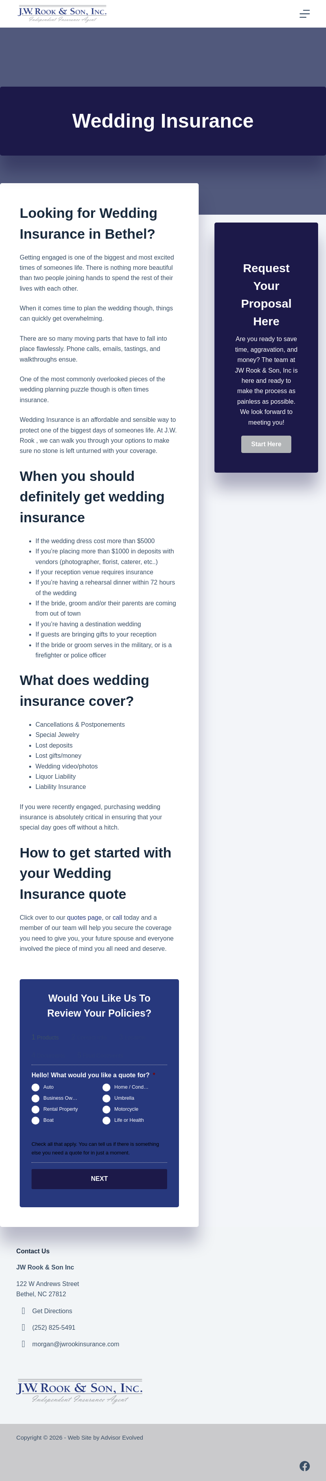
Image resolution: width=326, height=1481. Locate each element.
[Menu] (305, 14)
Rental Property (60, 1109)
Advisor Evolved (123, 1437)
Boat (48, 1120)
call (117, 917)
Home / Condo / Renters (135, 1087)
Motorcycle (126, 1109)
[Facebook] (305, 1466)
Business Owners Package (64, 1098)
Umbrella (124, 1098)
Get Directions (52, 1311)
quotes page (84, 917)
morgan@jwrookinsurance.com (75, 1344)
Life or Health (129, 1120)
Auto (48, 1087)
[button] (266, 444)
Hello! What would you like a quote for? (93, 1075)
